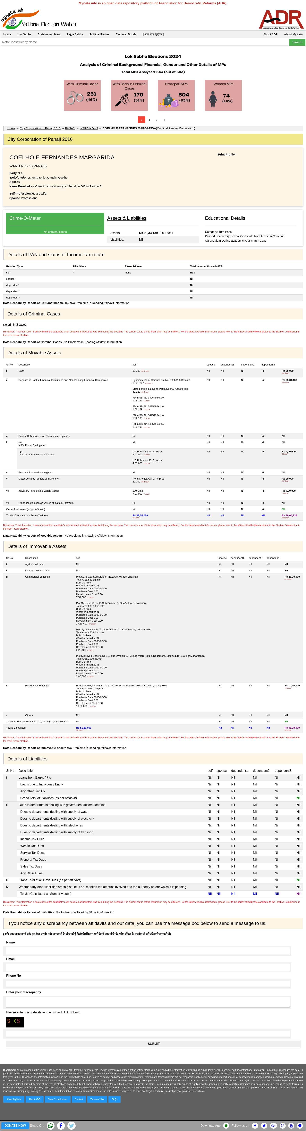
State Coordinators (57, 1099)
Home (7, 34)
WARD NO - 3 (89, 128)
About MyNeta (293, 34)
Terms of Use (97, 1099)
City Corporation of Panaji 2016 (40, 128)
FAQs (114, 1099)
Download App (210, 1125)
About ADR (270, 34)
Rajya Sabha (74, 34)
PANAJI (70, 128)
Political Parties (99, 34)
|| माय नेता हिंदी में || (153, 34)
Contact (79, 1099)
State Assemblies (49, 34)
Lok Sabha (24, 34)
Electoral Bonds (126, 34)
